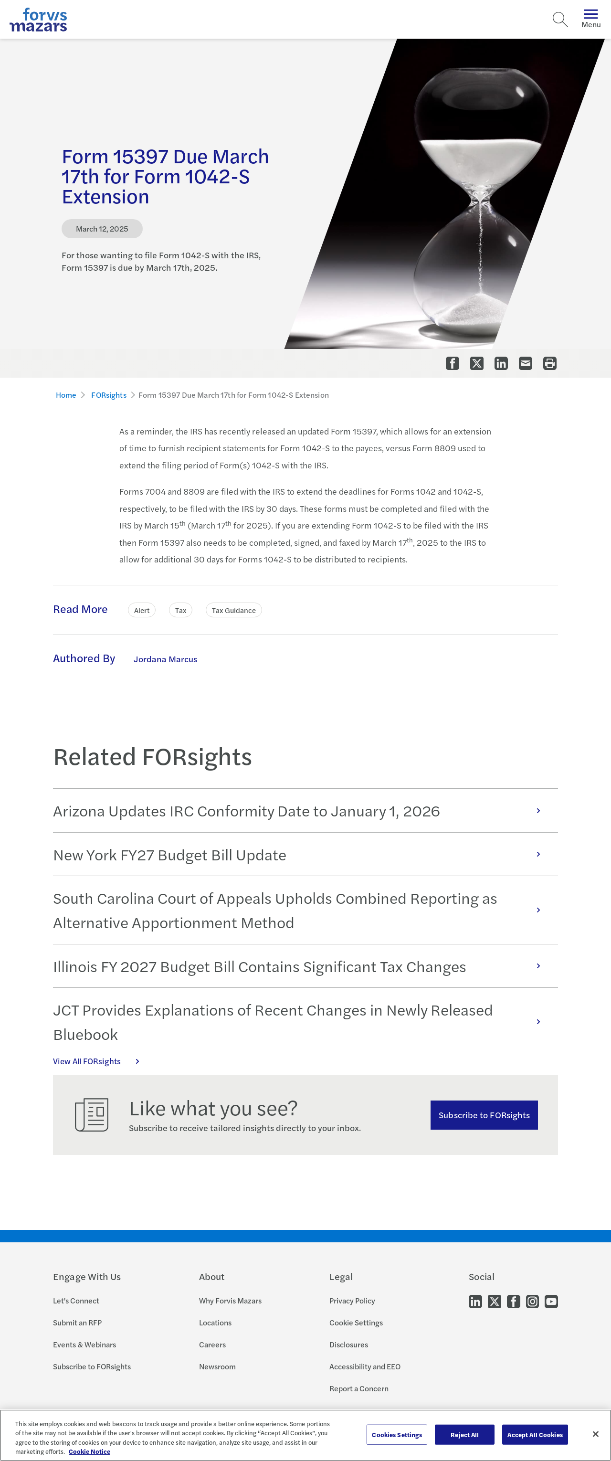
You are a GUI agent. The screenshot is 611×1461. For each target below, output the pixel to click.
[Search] (560, 19)
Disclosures (348, 1344)
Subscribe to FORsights (484, 1115)
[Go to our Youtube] (551, 1300)
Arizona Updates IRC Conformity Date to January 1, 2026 (302, 810)
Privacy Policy (352, 1300)
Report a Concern (359, 1388)
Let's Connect (76, 1300)
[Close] (595, 1433)
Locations (215, 1322)
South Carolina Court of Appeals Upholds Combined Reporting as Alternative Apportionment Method (302, 910)
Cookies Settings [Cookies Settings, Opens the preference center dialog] (397, 1434)
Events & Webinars (84, 1344)
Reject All (465, 1434)
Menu (591, 19)
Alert (141, 610)
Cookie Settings (356, 1322)
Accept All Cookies (534, 1434)
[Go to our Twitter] (494, 1300)
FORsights (108, 394)
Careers (212, 1344)
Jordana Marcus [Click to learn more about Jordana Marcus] (165, 659)
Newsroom (217, 1366)
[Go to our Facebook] (513, 1300)
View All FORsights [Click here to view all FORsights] (101, 1061)
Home (66, 394)
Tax (180, 610)
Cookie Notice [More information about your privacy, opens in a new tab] (89, 1451)
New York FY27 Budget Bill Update (302, 854)
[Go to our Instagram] (532, 1300)
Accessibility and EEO (364, 1366)
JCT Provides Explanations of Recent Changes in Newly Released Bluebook (302, 1021)
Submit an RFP (77, 1322)
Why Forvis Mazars (230, 1300)
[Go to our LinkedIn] (475, 1300)
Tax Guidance (234, 610)
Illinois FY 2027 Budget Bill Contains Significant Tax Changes (302, 966)
